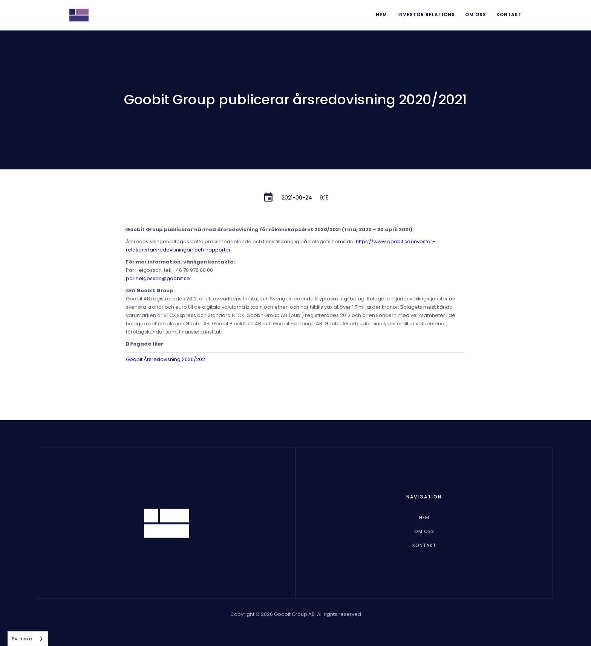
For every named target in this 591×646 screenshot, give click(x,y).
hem (424, 517)
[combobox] (28, 638)
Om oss (475, 14)
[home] (79, 15)
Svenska (22, 638)
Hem (381, 14)
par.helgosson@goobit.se (158, 278)
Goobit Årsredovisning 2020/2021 (166, 359)
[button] (426, 15)
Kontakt (509, 14)
